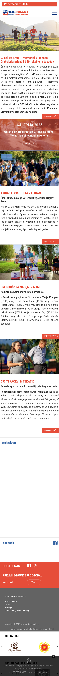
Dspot (51, 629)
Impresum (43, 629)
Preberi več (19, 672)
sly (12, 629)
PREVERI (29, 144)
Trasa (7, 604)
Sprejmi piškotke (41, 672)
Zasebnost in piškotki (23, 629)
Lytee (35, 629)
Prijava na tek (11, 601)
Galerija (8, 607)
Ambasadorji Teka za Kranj (17, 610)
